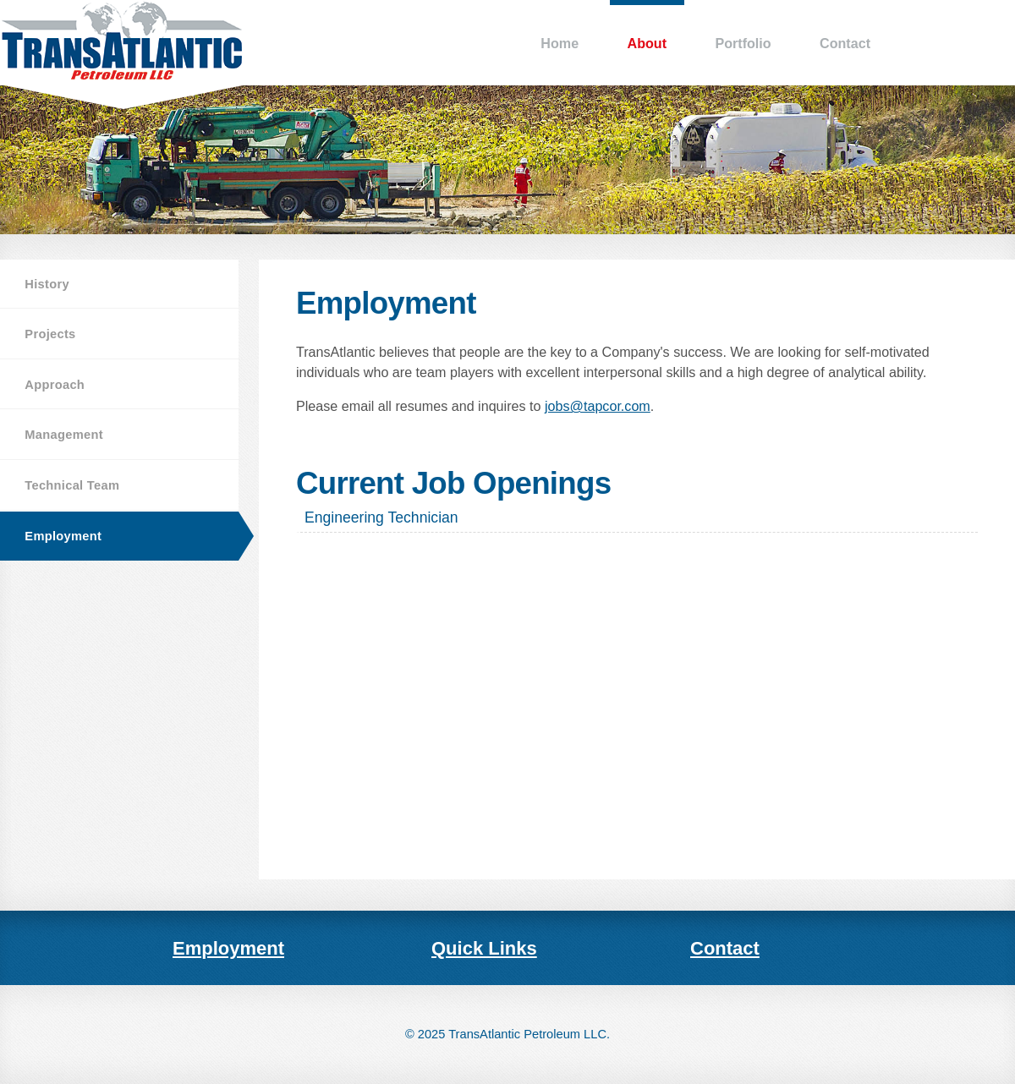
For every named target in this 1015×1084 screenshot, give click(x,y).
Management (64, 434)
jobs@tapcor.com (597, 405)
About (647, 43)
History (47, 284)
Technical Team (72, 485)
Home (559, 43)
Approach (55, 384)
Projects (50, 334)
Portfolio (743, 43)
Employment (63, 536)
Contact (845, 43)
